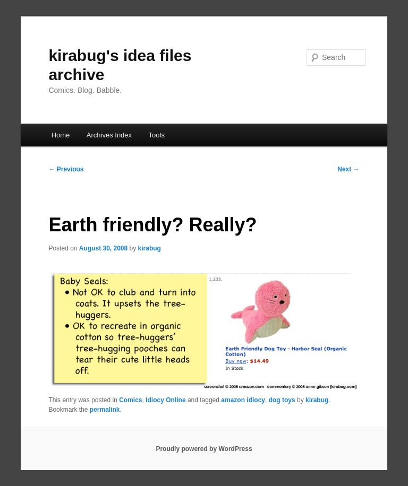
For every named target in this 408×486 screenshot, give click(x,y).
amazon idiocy (243, 400)
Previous (65, 169)
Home (61, 135)
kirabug (149, 248)
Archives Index (109, 135)
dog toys (282, 400)
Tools (157, 135)
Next (348, 169)
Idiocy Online (165, 400)
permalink (105, 409)
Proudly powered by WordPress (204, 449)
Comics (130, 400)
